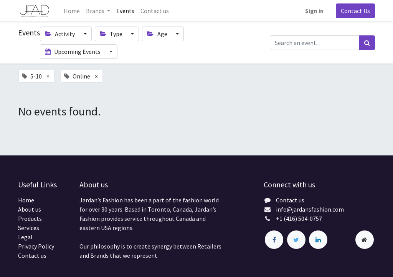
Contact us (32, 255)
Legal (25, 237)
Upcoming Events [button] (73, 51)
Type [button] (112, 34)
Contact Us (355, 11)
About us (29, 209)
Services (28, 228)
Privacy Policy (36, 246)
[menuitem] (72, 10)
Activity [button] (60, 34)
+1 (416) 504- (293, 218)
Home (26, 200)
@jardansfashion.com (315, 209)
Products (30, 218)
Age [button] (157, 34)
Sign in (314, 11)
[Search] (367, 42)
